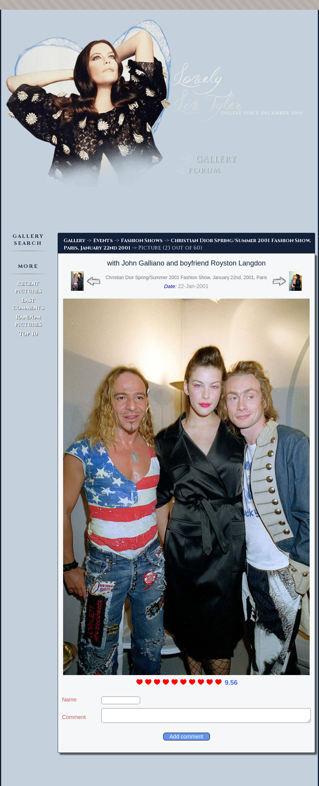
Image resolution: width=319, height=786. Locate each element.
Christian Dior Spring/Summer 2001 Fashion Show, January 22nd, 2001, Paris (186, 277)
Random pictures (28, 320)
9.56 (231, 682)
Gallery (74, 240)
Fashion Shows (142, 240)
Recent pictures (28, 287)
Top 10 (28, 334)
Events (103, 240)
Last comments (28, 304)
